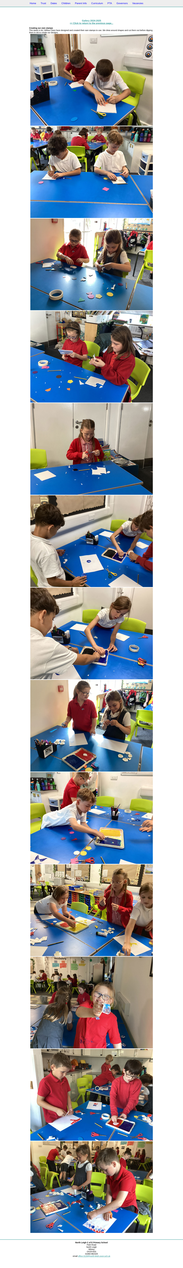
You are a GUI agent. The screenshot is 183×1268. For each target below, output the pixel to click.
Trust (43, 3)
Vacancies (137, 3)
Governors (122, 3)
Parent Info (81, 3)
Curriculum (97, 3)
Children (65, 3)
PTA (109, 3)
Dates (54, 3)
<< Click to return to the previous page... (91, 23)
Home (33, 3)
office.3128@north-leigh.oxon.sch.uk (94, 1256)
